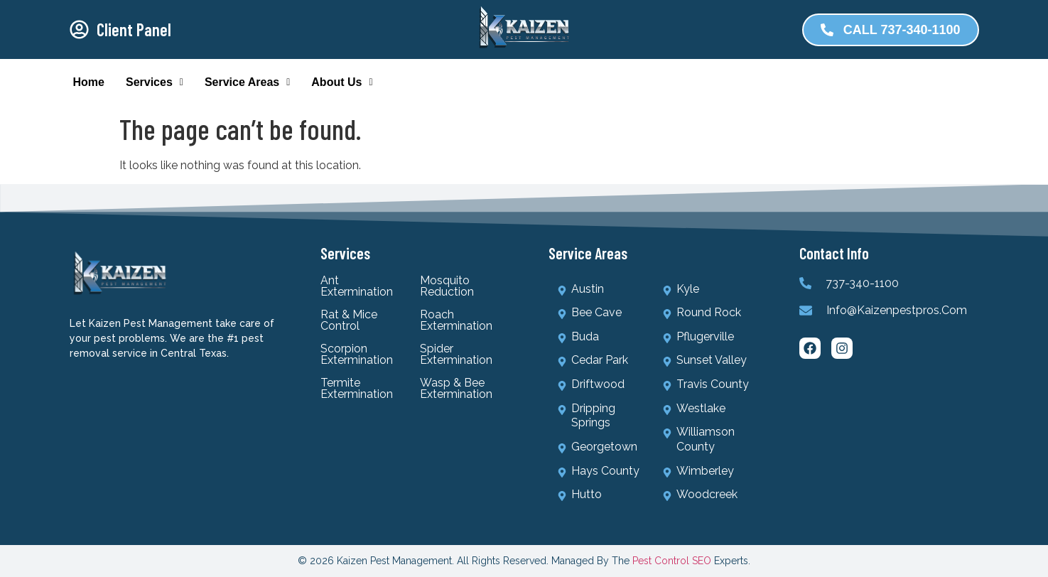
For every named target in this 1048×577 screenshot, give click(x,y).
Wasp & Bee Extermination (456, 388)
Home (88, 82)
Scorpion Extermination (356, 354)
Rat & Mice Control (348, 320)
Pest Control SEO (671, 560)
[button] (154, 82)
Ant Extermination (356, 286)
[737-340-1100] (805, 283)
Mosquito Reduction (447, 286)
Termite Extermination (356, 388)
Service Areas (247, 82)
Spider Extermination (456, 354)
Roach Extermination (456, 320)
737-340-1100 (862, 283)
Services (154, 82)
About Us (341, 82)
